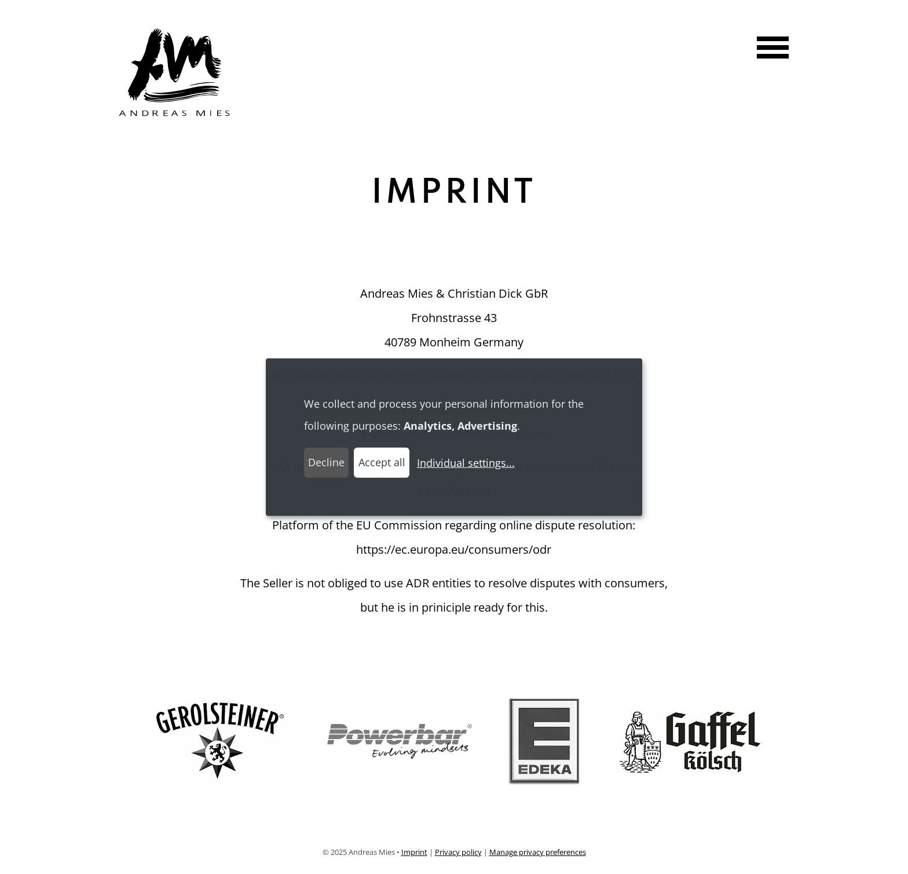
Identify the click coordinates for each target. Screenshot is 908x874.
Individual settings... (466, 463)
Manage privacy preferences (537, 852)
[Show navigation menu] (768, 49)
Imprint (414, 852)
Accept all (381, 462)
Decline (326, 462)
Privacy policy (458, 852)
